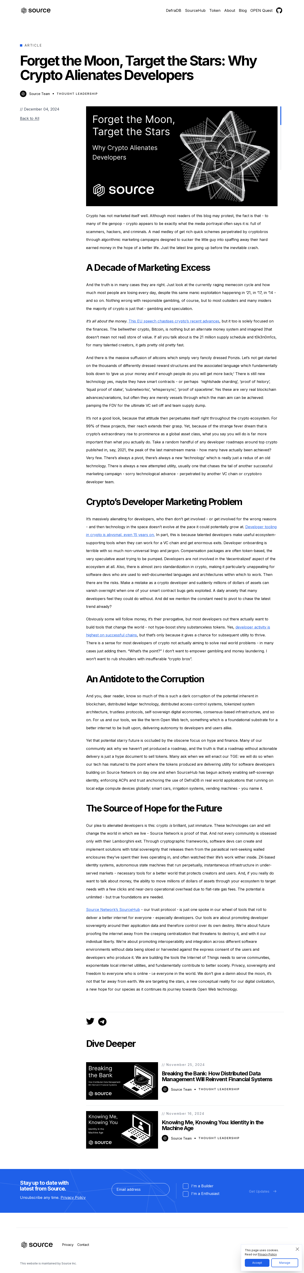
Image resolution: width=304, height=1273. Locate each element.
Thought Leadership (77, 93)
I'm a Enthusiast (201, 1194)
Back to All (29, 118)
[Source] (36, 10)
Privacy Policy (73, 1197)
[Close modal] (297, 1249)
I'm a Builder (198, 1186)
